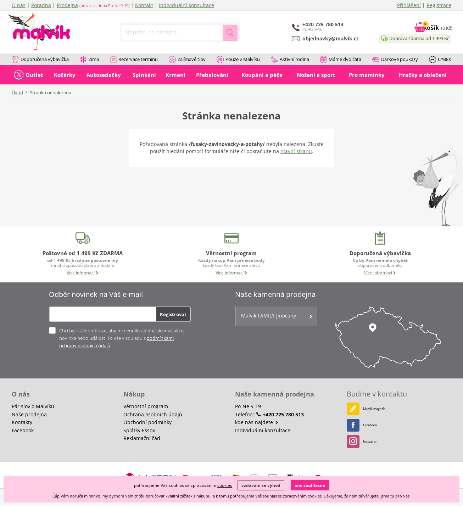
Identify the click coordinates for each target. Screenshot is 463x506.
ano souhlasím (310, 485)
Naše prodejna (29, 414)
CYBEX (440, 59)
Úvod (17, 92)
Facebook (23, 430)
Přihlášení (409, 5)
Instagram (366, 441)
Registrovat (173, 314)
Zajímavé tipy (187, 59)
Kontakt (144, 5)
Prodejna (67, 5)
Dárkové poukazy (395, 59)
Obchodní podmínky (147, 422)
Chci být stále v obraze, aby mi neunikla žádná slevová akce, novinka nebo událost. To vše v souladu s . (121, 338)
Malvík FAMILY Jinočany (277, 316)
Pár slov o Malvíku (33, 406)
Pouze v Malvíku (238, 59)
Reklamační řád (141, 438)
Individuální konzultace (186, 5)
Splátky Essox (139, 430)
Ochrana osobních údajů (152, 414)
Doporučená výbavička (40, 59)
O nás (19, 5)
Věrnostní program (145, 406)
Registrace (438, 5)
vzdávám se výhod (260, 485)
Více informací (83, 272)
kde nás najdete (257, 422)
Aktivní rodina (290, 59)
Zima (89, 59)
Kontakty (22, 422)
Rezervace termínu (134, 59)
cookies (224, 485)
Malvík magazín (371, 408)
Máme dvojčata (341, 59)
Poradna (41, 5)
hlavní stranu (296, 151)
